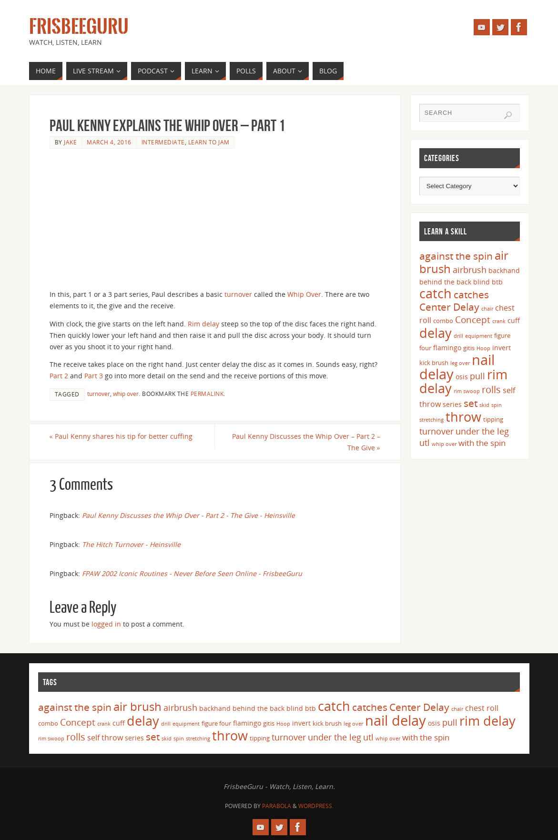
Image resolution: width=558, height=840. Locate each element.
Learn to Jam (209, 142)
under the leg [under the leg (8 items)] (482, 431)
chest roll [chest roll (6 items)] (481, 708)
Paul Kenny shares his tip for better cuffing (121, 436)
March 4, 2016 (109, 142)
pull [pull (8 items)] (477, 376)
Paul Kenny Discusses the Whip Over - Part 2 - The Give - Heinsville (188, 515)
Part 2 (59, 375)
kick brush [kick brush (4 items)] (433, 362)
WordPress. (316, 806)
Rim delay (203, 323)
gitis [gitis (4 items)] (469, 348)
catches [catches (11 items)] (471, 294)
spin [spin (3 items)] (496, 405)
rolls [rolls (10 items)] (491, 389)
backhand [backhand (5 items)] (504, 270)
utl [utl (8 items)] (424, 442)
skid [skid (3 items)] (484, 405)
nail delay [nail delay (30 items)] (395, 720)
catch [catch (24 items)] (435, 293)
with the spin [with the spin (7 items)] (482, 442)
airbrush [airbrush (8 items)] (470, 269)
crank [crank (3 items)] (499, 321)
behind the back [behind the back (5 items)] (445, 281)
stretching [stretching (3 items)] (431, 419)
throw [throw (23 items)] (463, 416)
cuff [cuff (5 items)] (513, 320)
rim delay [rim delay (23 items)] (487, 720)
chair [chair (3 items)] (487, 308)
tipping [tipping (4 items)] (493, 419)
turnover (238, 294)
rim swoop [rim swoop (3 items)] (467, 391)
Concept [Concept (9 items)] (472, 320)
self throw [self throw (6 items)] (105, 737)
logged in (106, 623)
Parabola (276, 806)
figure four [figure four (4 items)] (216, 723)
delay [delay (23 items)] (435, 333)
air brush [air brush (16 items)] (137, 706)
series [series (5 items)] (452, 404)
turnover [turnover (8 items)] (436, 431)
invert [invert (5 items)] (501, 347)
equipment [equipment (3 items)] (478, 336)
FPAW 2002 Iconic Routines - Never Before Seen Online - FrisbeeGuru (192, 573)
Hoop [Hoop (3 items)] (483, 348)
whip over (126, 393)
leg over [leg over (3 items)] (460, 363)
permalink (207, 393)
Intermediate (163, 142)
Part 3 (93, 375)
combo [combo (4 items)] (443, 320)
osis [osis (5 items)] (462, 376)
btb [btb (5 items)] (497, 281)
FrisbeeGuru (79, 26)
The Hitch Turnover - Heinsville (131, 544)
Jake (70, 142)
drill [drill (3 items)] (458, 336)
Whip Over (304, 294)
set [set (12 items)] (470, 403)
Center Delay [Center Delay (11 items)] (449, 307)
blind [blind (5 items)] (481, 281)
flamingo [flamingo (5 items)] (447, 347)
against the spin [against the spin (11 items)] (456, 256)
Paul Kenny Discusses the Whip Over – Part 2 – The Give (306, 442)
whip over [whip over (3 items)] (444, 444)
